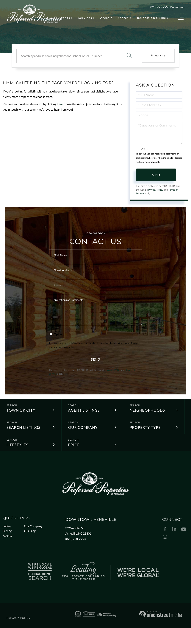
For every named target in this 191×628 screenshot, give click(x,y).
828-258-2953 (159, 7)
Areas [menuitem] (105, 17)
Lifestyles (17, 444)
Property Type (145, 427)
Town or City (21, 410)
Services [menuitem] (85, 17)
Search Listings (23, 427)
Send (156, 175)
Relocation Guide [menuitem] (151, 17)
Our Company (83, 427)
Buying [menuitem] (7, 531)
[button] (129, 56)
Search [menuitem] (123, 17)
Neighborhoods (147, 410)
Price (73, 444)
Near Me (160, 55)
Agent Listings (84, 410)
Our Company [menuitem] (33, 526)
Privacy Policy (155, 189)
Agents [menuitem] (7, 535)
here (60, 104)
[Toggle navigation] (181, 18)
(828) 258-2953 (75, 539)
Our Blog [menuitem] (30, 531)
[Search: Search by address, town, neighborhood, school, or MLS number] (69, 56)
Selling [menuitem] (7, 526)
